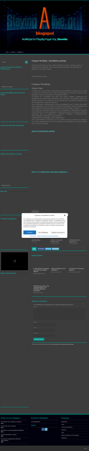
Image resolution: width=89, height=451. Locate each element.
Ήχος (7, 52)
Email (34, 327)
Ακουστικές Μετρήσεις (66, 427)
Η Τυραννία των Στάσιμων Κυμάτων (11, 421)
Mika (2, 423)
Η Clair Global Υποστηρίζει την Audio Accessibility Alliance (41, 270)
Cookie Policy (33, 236)
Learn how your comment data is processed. (63, 344)
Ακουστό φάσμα (36, 240)
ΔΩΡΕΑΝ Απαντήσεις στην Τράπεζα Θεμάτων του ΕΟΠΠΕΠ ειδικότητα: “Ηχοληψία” (41, 288)
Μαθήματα (20, 52)
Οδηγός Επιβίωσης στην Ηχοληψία (70, 435)
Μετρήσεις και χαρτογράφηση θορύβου (12, 430)
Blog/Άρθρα (64, 421)
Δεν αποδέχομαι (43, 232)
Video (62, 424)
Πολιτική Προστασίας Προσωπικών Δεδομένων (47, 236)
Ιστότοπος (36, 333)
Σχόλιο (35, 306)
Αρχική (2, 52)
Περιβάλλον (64, 438)
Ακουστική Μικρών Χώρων (9, 434)
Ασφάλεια (13, 52)
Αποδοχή (29, 232)
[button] (65, 215)
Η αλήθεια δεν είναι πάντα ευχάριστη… (53, 172)
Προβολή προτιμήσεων (58, 232)
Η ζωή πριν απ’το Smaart (8, 426)
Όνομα (35, 322)
